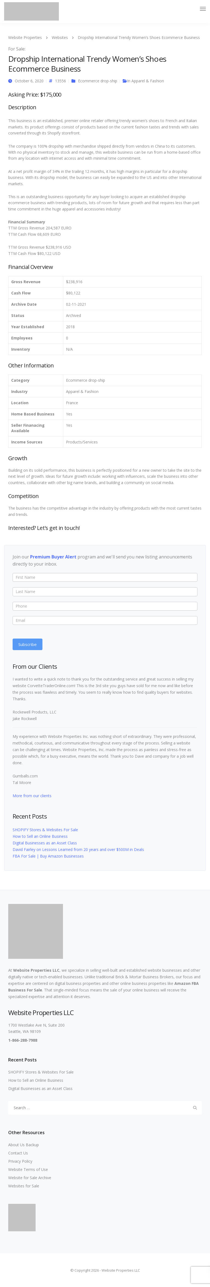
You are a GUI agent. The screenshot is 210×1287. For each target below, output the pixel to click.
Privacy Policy (20, 1161)
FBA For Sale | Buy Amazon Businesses (48, 856)
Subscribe (27, 644)
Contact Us (18, 1153)
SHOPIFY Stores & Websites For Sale (45, 829)
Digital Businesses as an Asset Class (45, 842)
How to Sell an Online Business (40, 836)
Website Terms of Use (28, 1169)
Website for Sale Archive (29, 1177)
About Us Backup (23, 1144)
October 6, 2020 (29, 80)
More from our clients (32, 795)
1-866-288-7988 (22, 1040)
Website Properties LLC (36, 970)
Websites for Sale (23, 1185)
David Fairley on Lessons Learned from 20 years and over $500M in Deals (78, 849)
